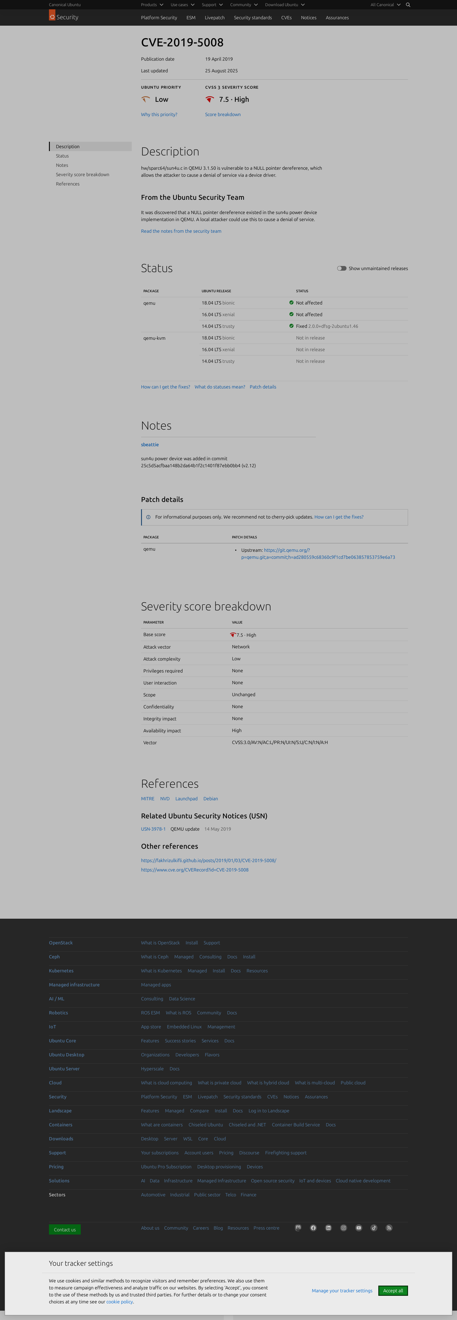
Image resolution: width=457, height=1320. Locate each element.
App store (151, 1026)
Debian (210, 798)
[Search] (408, 4)
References (68, 183)
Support (212, 942)
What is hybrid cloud (268, 1082)
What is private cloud (219, 1082)
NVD (165, 798)
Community (209, 1012)
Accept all (393, 1290)
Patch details (263, 386)
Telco (230, 1194)
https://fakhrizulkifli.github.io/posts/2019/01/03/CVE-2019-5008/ (208, 860)
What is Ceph (154, 956)
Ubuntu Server (64, 1068)
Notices (309, 17)
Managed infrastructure (74, 984)
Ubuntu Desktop (66, 1054)
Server (170, 1138)
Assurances (337, 17)
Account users (198, 1152)
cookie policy (119, 1301)
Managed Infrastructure (221, 1180)
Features (150, 1040)
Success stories (180, 1040)
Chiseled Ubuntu (206, 1124)
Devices (255, 1166)
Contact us (65, 1229)
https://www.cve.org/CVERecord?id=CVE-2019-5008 (195, 869)
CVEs (286, 17)
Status (62, 155)
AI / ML (56, 998)
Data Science (182, 998)
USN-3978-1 (153, 828)
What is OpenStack (160, 942)
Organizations (155, 1054)
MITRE (147, 798)
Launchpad (186, 798)
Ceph (54, 956)
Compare (199, 1110)
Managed (184, 956)
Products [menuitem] (149, 4)
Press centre (267, 1227)
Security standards (253, 17)
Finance (248, 1194)
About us (150, 1227)
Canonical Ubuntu (65, 4)
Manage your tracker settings (342, 1290)
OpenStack (61, 942)
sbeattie (150, 444)
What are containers (162, 1124)
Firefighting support (286, 1152)
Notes (62, 165)
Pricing (226, 1152)
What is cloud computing (166, 1082)
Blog (218, 1227)
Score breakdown (223, 114)
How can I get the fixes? (165, 386)
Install (192, 942)
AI (143, 1180)
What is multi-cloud (315, 1082)
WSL (187, 1138)
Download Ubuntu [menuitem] (281, 4)
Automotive (153, 1194)
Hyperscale (152, 1068)
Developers (187, 1054)
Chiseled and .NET (247, 1124)
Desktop (149, 1138)
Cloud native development (363, 1180)
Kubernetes (61, 970)
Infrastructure (178, 1180)
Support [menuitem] (209, 4)
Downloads (61, 1138)
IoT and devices (315, 1180)
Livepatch (215, 17)
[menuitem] (384, 4)
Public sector (207, 1194)
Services (210, 1040)
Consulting (210, 956)
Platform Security (159, 17)
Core (203, 1138)
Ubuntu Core (62, 1040)
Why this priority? (159, 114)
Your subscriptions (160, 1152)
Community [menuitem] (240, 4)
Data (154, 1180)
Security (57, 1096)
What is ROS (178, 1012)
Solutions (59, 1180)
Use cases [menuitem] (179, 4)
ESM (191, 17)
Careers (201, 1227)
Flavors (212, 1054)
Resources (257, 970)
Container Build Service (296, 1124)
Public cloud (353, 1082)
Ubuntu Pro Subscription (166, 1166)
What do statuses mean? (220, 386)
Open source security (273, 1180)
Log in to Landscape (269, 1110)
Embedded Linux (184, 1026)
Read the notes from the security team (181, 231)
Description (68, 146)
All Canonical (382, 4)
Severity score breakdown (82, 174)
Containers (60, 1124)
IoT (52, 1026)
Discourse (249, 1152)
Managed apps (156, 984)
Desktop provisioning (219, 1166)
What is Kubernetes (161, 970)
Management (221, 1026)
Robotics (58, 1012)
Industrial (179, 1194)
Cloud (55, 1082)
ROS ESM (150, 1012)
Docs (232, 956)
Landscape (60, 1110)
